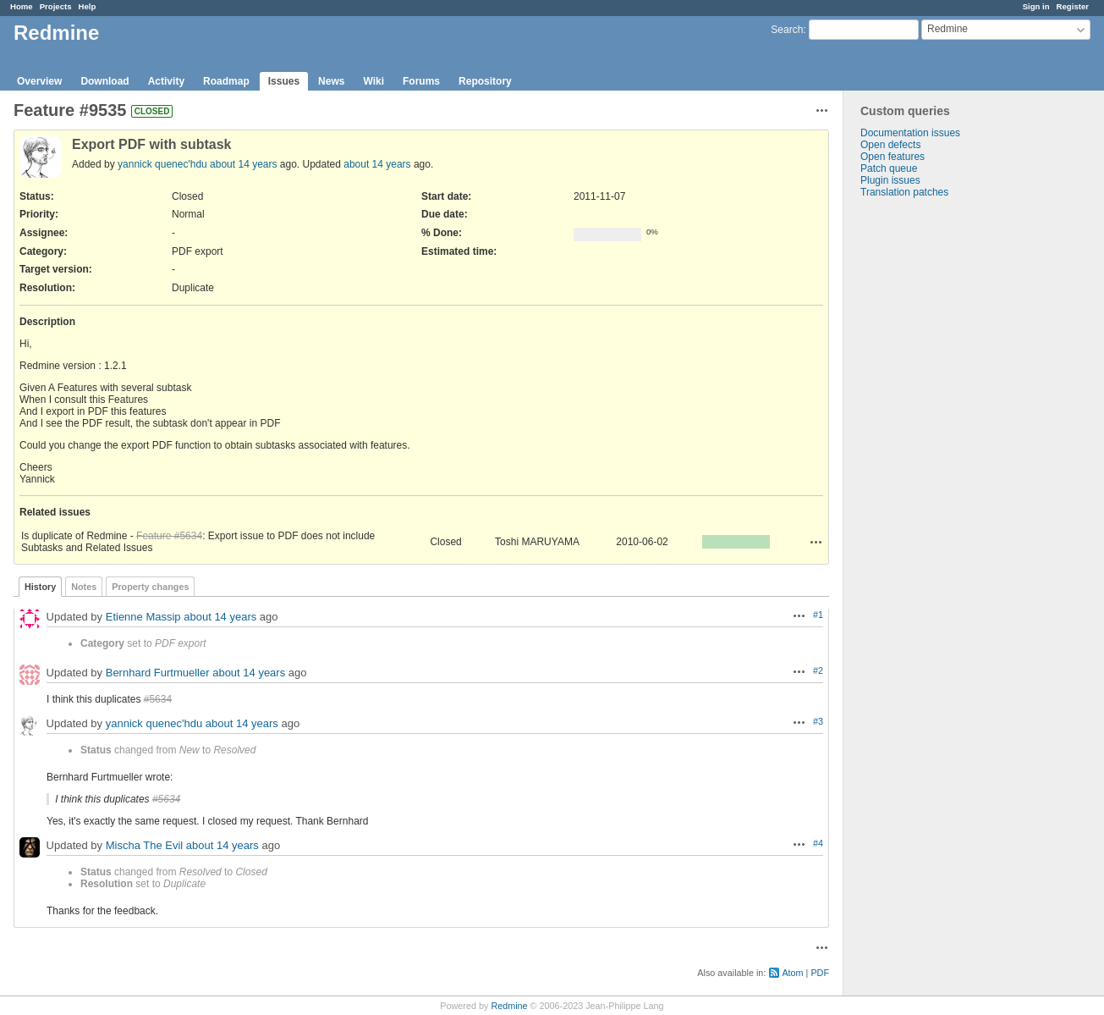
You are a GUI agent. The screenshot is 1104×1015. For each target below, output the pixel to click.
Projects (56, 6)
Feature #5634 (169, 536)
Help (87, 6)
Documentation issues (910, 133)
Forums (421, 81)
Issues (283, 81)
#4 (818, 843)
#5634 (158, 699)
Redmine (509, 1006)
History (40, 587)
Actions (816, 542)
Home (21, 6)
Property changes (150, 587)
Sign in (1036, 6)
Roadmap (226, 81)
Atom (792, 973)
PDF (819, 973)
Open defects (890, 145)
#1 (818, 615)
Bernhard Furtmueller (158, 672)
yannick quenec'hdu (162, 164)
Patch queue (888, 168)
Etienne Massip (143, 616)
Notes (83, 587)
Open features (892, 157)
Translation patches (904, 192)
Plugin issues (890, 180)
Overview (39, 81)
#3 (818, 721)
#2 (818, 670)
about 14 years (243, 164)
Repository (485, 81)
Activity (166, 81)
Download (104, 81)
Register (1073, 6)
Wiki (373, 81)
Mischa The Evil (145, 845)
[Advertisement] (928, 464)
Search (787, 30)
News (331, 81)
